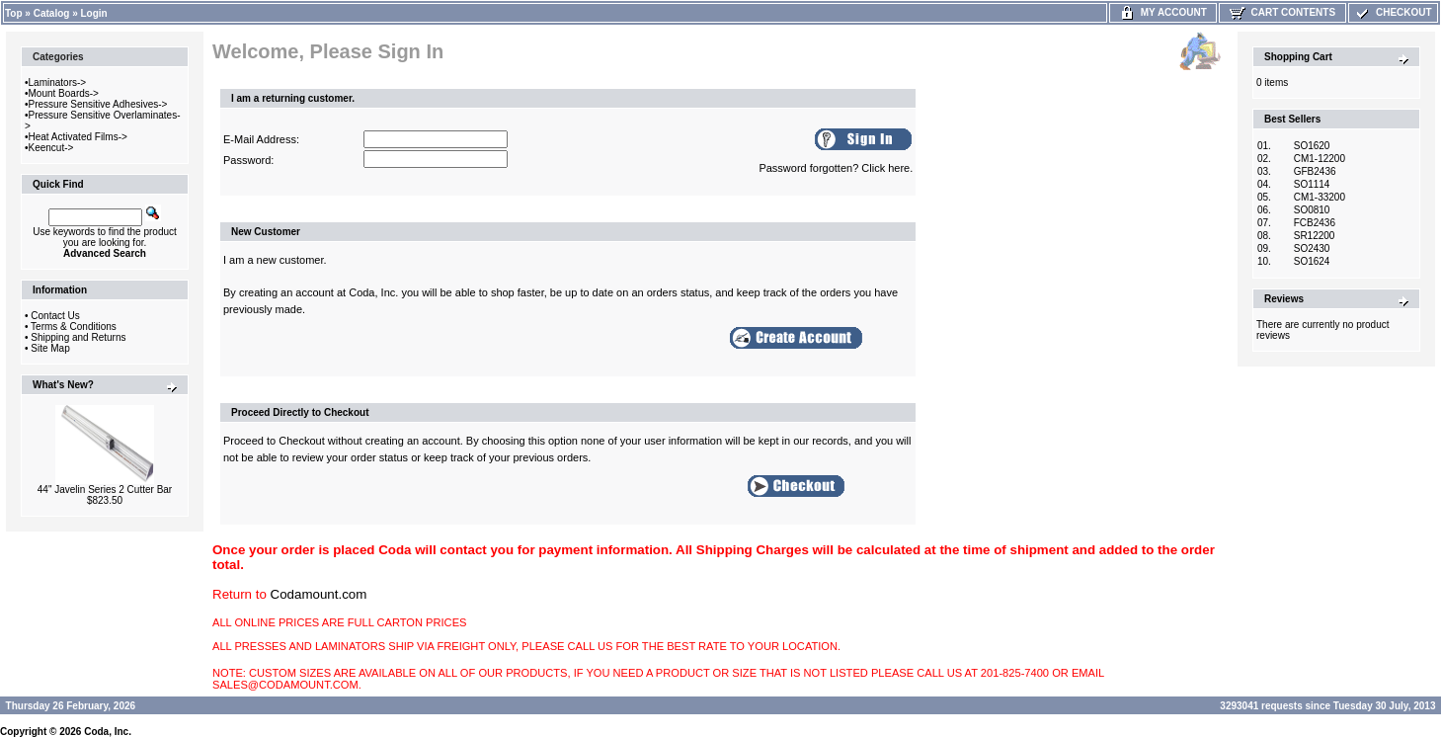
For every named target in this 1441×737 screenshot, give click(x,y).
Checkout (1392, 12)
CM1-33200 (1319, 197)
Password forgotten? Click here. (836, 168)
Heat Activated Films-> (78, 136)
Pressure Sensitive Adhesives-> (98, 104)
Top (14, 13)
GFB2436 (1315, 171)
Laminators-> (58, 82)
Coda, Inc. (107, 731)
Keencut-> (51, 147)
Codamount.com (319, 594)
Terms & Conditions (74, 326)
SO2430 (1312, 248)
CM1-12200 (1319, 158)
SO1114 (1312, 184)
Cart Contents (1282, 12)
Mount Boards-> (64, 93)
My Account (1163, 12)
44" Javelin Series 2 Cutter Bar (105, 489)
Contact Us (55, 315)
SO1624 (1312, 261)
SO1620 (1312, 145)
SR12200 (1314, 235)
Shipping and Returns (78, 337)
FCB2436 (1314, 222)
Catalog (52, 13)
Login (94, 13)
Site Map (50, 348)
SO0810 (1312, 210)
